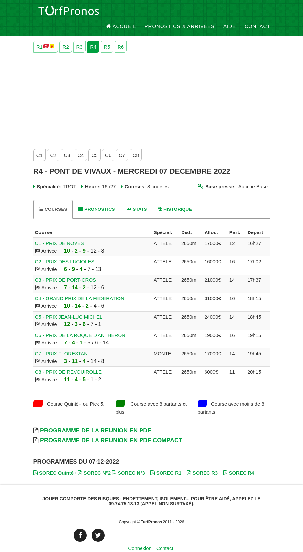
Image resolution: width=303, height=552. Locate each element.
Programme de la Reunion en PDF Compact (111, 429)
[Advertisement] (151, 88)
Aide (229, 13)
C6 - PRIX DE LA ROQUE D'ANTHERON (80, 324)
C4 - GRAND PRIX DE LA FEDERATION (79, 287)
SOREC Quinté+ (54, 461)
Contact (257, 13)
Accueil (121, 13)
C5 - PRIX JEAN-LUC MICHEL (69, 306)
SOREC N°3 (128, 461)
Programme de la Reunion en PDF (95, 419)
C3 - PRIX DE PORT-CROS (65, 269)
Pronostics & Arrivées (180, 13)
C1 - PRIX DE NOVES (59, 232)
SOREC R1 (165, 461)
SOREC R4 (238, 461)
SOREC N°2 (94, 461)
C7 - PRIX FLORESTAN (61, 342)
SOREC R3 (202, 461)
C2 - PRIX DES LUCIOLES (65, 251)
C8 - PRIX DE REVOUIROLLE (68, 361)
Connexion (140, 537)
